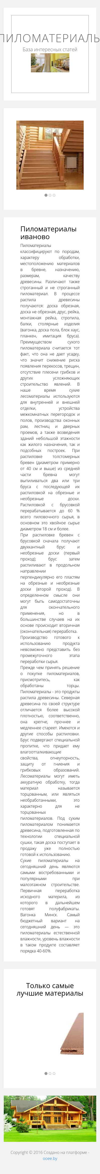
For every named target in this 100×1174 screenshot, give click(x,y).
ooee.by (50, 1158)
